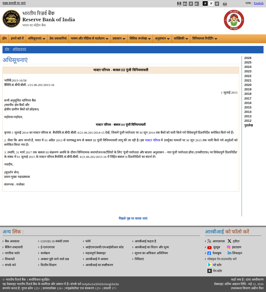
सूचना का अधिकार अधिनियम (151, 253)
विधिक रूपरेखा (140, 38)
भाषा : (248, 3)
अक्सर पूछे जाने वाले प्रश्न (55, 259)
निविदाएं (139, 259)
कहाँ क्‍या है (237, 279)
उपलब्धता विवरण (240, 288)
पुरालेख (248, 125)
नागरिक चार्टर (12, 253)
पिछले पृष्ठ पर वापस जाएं (133, 218)
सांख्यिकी (181, 38)
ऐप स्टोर (217, 271)
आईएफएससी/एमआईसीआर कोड (104, 247)
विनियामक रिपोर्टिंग (204, 38)
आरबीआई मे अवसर (96, 259)
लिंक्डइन (237, 253)
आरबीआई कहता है (145, 241)
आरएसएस (219, 241)
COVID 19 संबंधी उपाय (55, 241)
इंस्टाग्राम (236, 247)
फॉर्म (88, 241)
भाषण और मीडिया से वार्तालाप (90, 38)
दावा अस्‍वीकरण (255, 279)
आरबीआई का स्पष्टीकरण (99, 265)
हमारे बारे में (17, 38)
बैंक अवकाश (12, 241)
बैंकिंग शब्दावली (14, 247)
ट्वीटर (236, 241)
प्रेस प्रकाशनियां (58, 38)
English (259, 3)
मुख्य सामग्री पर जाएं (14, 3)
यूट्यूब (216, 247)
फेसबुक (217, 253)
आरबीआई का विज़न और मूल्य (152, 247)
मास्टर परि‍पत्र (152, 140)
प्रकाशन (119, 38)
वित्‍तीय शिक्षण (48, 265)
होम (4, 38)
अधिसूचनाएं (36, 38)
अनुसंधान (162, 38)
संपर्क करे (10, 265)
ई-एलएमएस (48, 247)
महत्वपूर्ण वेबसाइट (95, 253)
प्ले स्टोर (217, 265)
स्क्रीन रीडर (258, 288)
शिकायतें (10, 259)
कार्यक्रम (45, 253)
